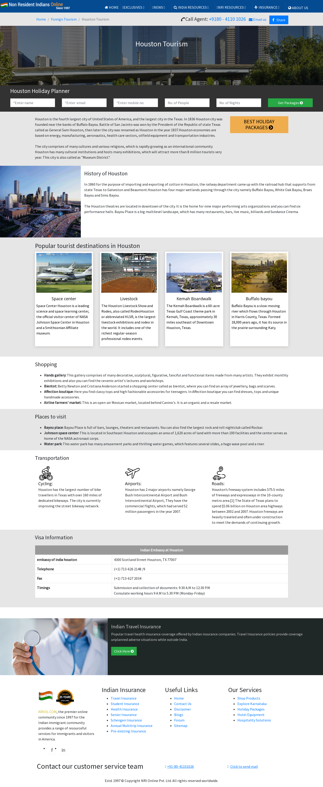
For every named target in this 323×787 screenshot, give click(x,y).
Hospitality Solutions (254, 720)
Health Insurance (124, 709)
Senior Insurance (124, 714)
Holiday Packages (251, 709)
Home (111, 7)
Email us (257, 19)
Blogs (178, 714)
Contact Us (183, 703)
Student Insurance (125, 703)
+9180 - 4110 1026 (227, 19)
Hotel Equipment (251, 714)
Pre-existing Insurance (128, 731)
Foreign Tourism (64, 19)
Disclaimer (182, 709)
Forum (179, 720)
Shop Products (248, 698)
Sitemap (180, 725)
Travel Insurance (124, 698)
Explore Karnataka (252, 703)
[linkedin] (63, 750)
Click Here (124, 651)
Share (278, 20)
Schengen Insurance (126, 720)
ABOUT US (297, 7)
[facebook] (52, 750)
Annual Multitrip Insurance (131, 725)
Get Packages (290, 102)
